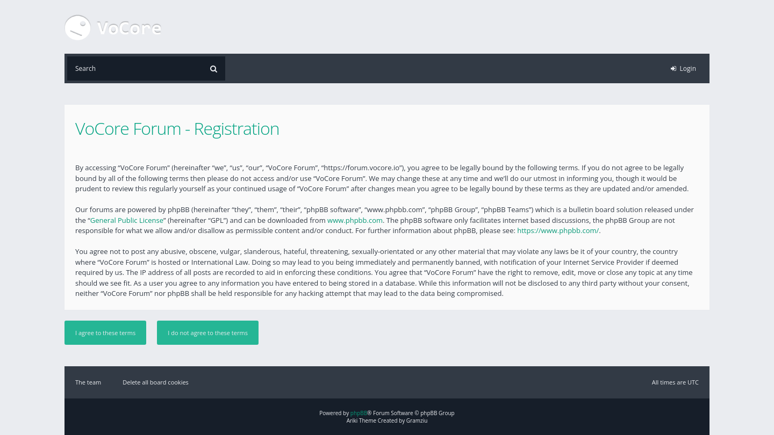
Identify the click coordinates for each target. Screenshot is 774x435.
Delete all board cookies (156, 382)
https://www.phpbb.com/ (558, 230)
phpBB (358, 413)
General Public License (126, 220)
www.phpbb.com (355, 220)
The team (88, 382)
